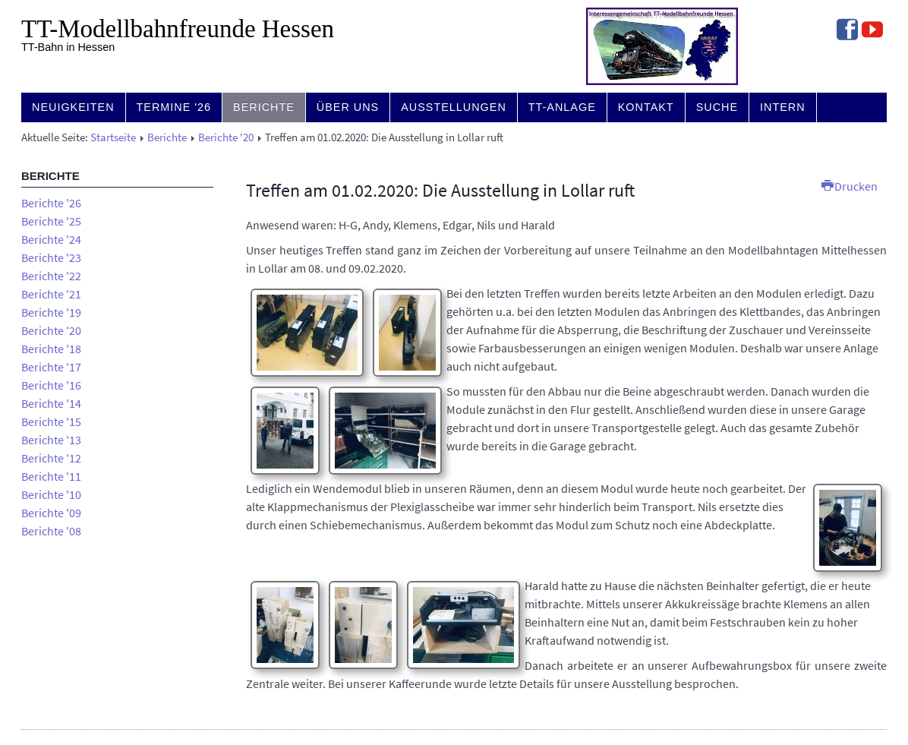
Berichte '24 (51, 239)
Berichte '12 (51, 458)
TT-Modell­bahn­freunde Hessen (177, 29)
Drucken (849, 186)
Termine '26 (174, 107)
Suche (717, 107)
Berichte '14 (51, 403)
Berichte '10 (51, 494)
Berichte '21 (51, 293)
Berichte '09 (51, 512)
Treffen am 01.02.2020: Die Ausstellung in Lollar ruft (440, 190)
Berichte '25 (51, 221)
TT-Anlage (562, 107)
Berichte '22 (51, 275)
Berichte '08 (51, 530)
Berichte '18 (51, 348)
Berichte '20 (226, 137)
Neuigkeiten (73, 107)
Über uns (348, 107)
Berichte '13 (51, 439)
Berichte (264, 107)
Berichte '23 (51, 257)
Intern (783, 107)
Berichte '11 (51, 476)
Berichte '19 (51, 312)
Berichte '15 (51, 421)
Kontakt (646, 107)
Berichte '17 (51, 366)
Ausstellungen (453, 107)
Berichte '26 (51, 202)
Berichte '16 (51, 385)
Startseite (113, 137)
